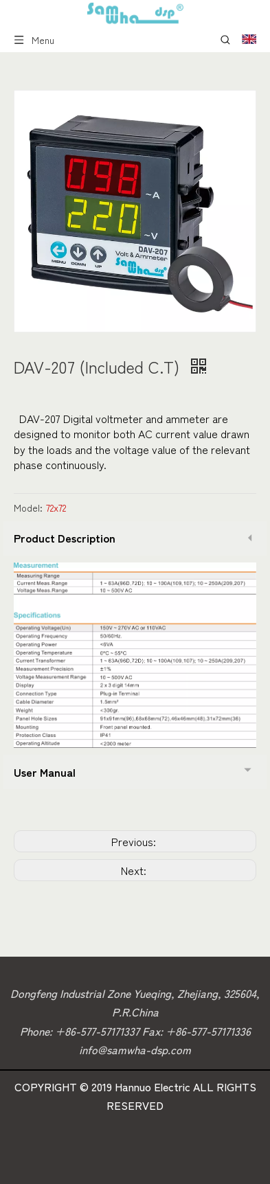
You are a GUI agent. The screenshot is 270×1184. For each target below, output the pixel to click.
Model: (28, 507)
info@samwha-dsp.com (135, 1049)
